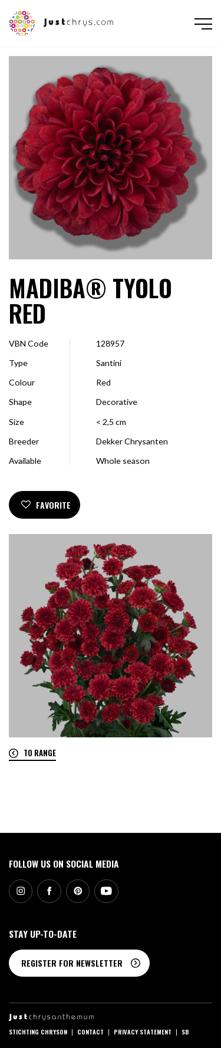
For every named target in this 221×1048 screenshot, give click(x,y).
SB (185, 1031)
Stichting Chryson (38, 1031)
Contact (90, 1031)
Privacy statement (142, 1031)
